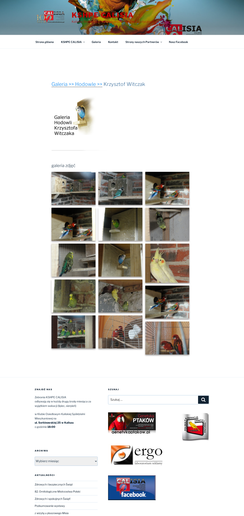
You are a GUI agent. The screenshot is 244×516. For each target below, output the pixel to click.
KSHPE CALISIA (103, 15)
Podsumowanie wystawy (50, 505)
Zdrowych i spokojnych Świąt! (52, 498)
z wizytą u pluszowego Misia (52, 513)
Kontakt (113, 42)
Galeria (96, 42)
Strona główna (44, 42)
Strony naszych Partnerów (144, 42)
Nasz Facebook (178, 42)
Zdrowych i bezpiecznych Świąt (54, 484)
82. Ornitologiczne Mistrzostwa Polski (57, 491)
